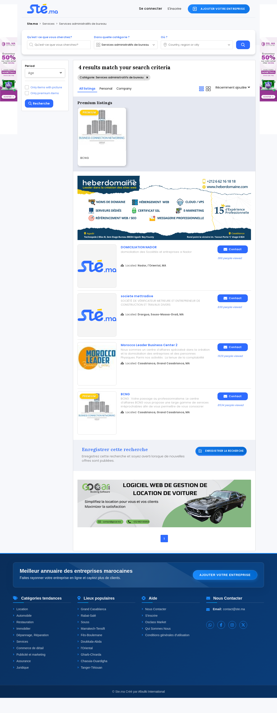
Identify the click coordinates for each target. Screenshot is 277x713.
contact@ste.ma (234, 624)
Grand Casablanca (91, 624)
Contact (233, 249)
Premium (89, 112)
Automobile (22, 630)
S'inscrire (174, 8)
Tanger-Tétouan (89, 682)
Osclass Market (154, 637)
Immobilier (22, 643)
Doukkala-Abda (89, 656)
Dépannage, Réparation (31, 650)
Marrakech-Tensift (91, 643)
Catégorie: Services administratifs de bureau (111, 77)
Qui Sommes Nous (156, 643)
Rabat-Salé (86, 630)
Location (20, 624)
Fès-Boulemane (89, 650)
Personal (106, 88)
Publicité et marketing (29, 669)
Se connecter (150, 8)
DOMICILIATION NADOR (142, 247)
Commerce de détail (28, 663)
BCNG (84, 158)
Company (124, 88)
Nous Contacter (154, 624)
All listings (87, 88)
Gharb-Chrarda (89, 669)
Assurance (22, 676)
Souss (83, 637)
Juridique (21, 682)
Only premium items (45, 93)
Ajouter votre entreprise (225, 590)
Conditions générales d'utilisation (165, 650)
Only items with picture (46, 87)
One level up (40, 474)
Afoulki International (151, 706)
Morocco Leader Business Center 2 (153, 352)
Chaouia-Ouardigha (92, 676)
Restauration (23, 637)
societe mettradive (139, 300)
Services (20, 656)
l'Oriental (85, 663)
